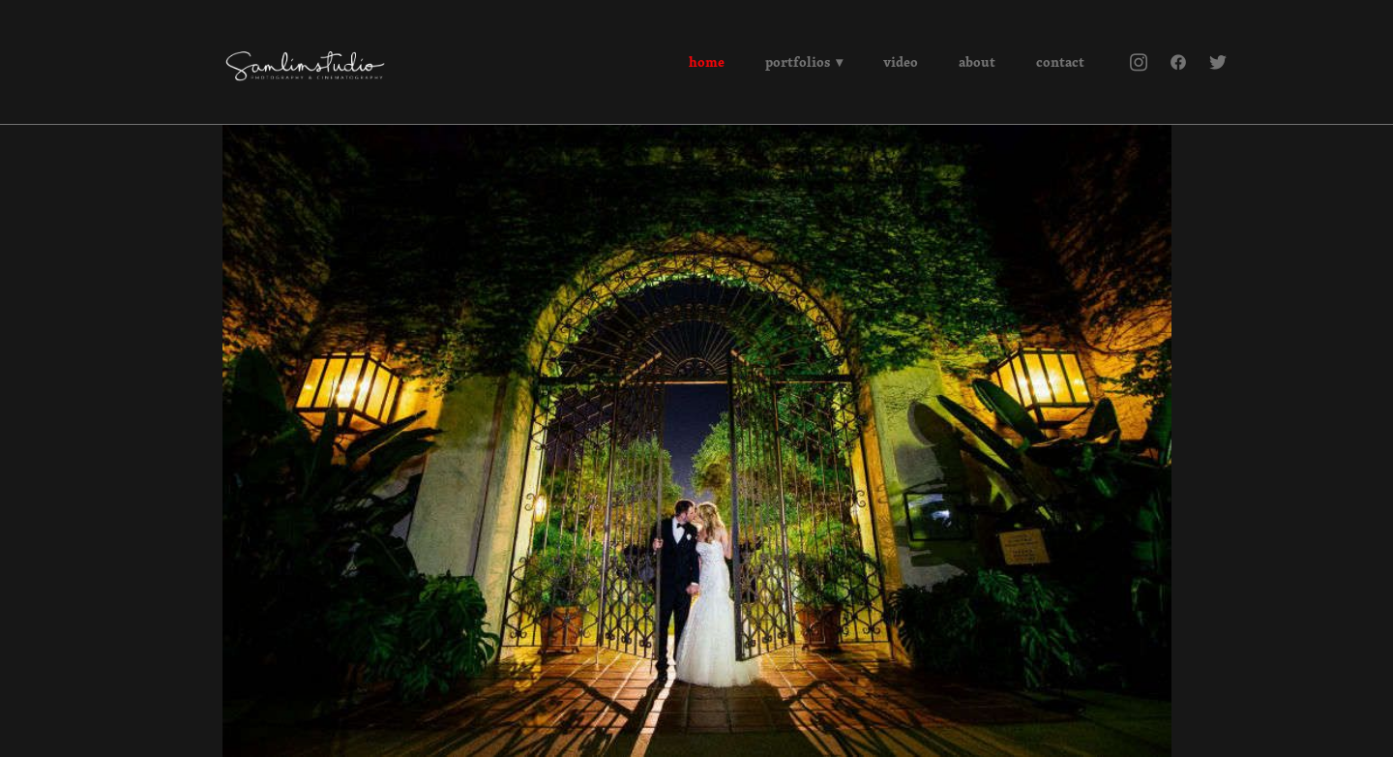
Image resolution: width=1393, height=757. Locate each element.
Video (900, 62)
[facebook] (1178, 62)
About (977, 62)
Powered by (697, 731)
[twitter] (1217, 62)
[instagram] (1138, 62)
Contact (1060, 62)
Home (707, 62)
